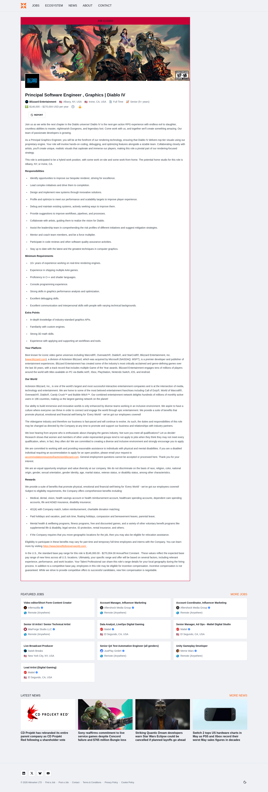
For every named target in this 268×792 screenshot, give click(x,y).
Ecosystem (54, 5)
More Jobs (239, 594)
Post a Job (64, 782)
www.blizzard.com (36, 359)
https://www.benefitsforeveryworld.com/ (65, 546)
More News (238, 695)
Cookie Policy (127, 782)
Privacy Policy (111, 782)
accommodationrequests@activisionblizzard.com (52, 457)
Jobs (35, 5)
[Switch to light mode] (244, 782)
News (73, 5)
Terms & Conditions (92, 782)
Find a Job (50, 782)
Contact (105, 5)
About (87, 5)
